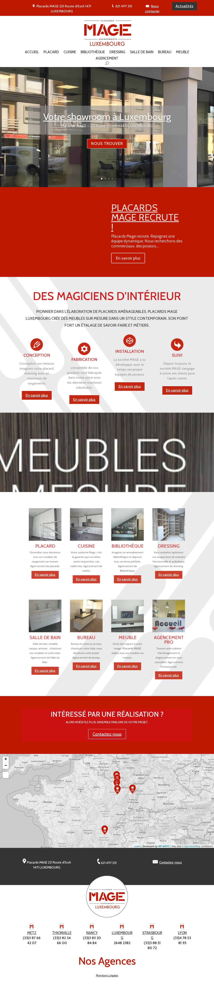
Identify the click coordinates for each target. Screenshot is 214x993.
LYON (182, 935)
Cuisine (70, 52)
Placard (51, 52)
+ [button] (5, 761)
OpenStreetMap (192, 848)
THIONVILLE (61, 935)
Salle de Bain (141, 52)
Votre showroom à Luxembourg (107, 127)
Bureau (164, 52)
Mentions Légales (107, 977)
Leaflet (137, 848)
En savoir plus (84, 457)
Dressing (117, 52)
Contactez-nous (107, 736)
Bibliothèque (93, 52)
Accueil (32, 52)
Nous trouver (107, 154)
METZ (31, 935)
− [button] (5, 768)
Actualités (185, 6)
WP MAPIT (164, 848)
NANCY (92, 935)
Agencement (107, 58)
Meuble (182, 52)
